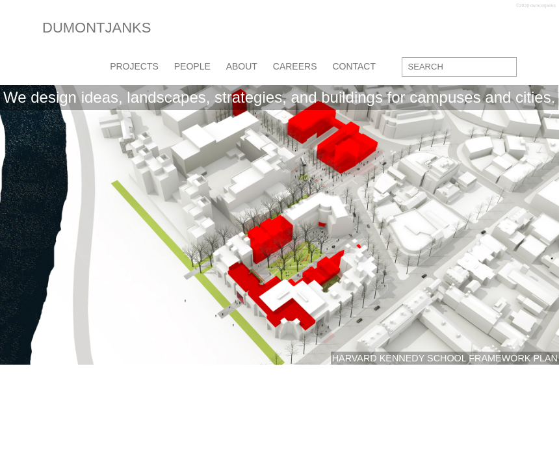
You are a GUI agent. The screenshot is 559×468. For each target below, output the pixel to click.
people (192, 66)
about (241, 66)
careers (295, 66)
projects (134, 66)
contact (354, 66)
